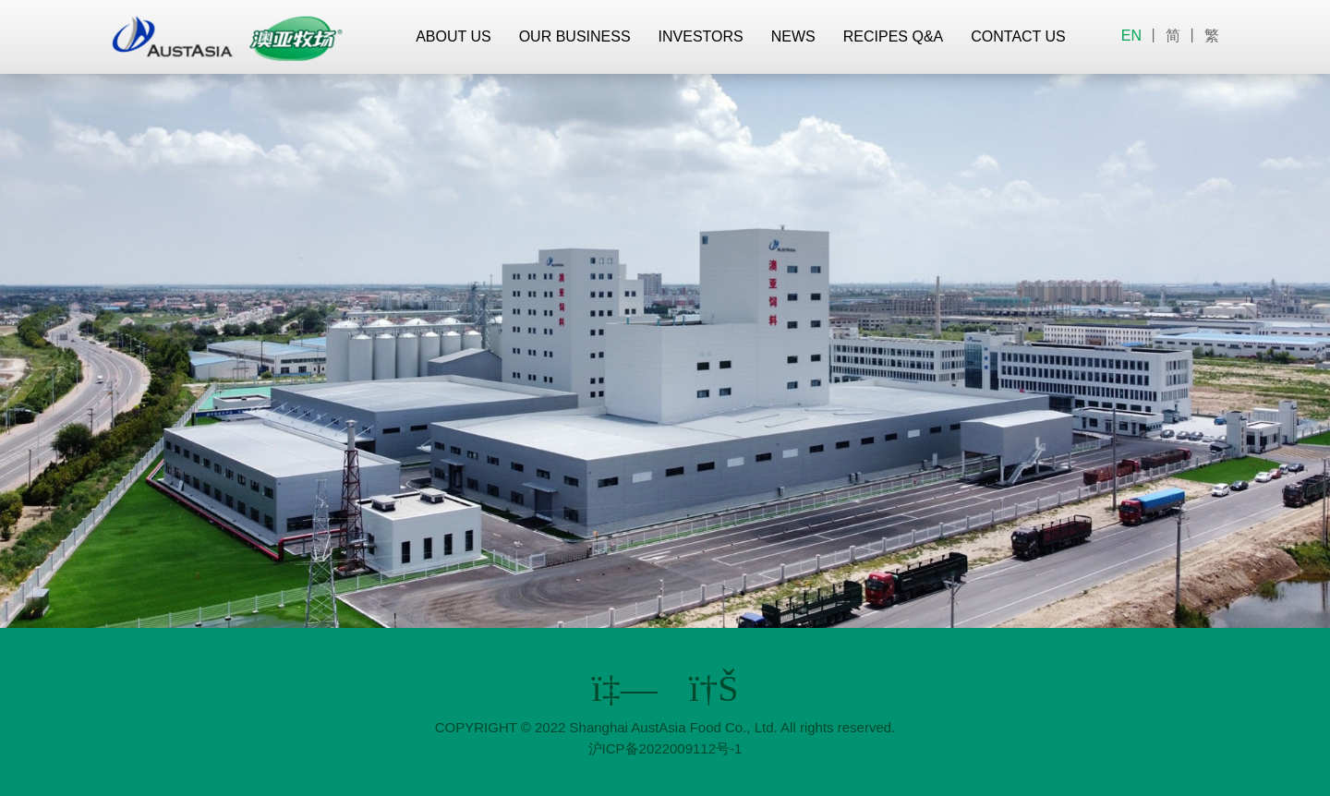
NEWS (793, 36)
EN (1131, 35)
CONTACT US (1018, 36)
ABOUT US (453, 36)
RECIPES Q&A (893, 36)
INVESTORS (701, 36)
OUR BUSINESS (575, 36)
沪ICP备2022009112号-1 (665, 748)
